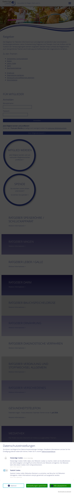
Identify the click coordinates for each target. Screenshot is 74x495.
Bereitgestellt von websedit (64, 491)
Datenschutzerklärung (48, 451)
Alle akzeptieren (60, 485)
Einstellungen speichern (37, 485)
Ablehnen (13, 486)
